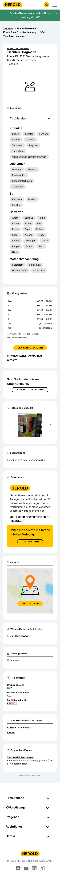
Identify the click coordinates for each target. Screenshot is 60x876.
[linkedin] (34, 868)
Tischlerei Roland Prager (20, 757)
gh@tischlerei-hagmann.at (24, 355)
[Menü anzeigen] (54, 5)
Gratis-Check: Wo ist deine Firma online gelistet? (30, 15)
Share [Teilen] (11, 732)
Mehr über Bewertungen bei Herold (30, 518)
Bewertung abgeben (18, 48)
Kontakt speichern (19, 727)
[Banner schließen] (56, 13)
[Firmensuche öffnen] (46, 4)
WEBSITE (12, 360)
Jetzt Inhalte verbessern (30, 390)
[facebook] (18, 868)
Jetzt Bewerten (30, 542)
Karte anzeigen (30, 603)
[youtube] (26, 868)
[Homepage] (12, 4)
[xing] (42, 868)
